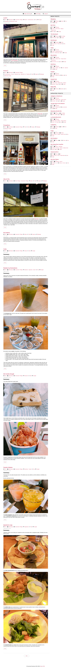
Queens (56, 140)
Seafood (26, 269)
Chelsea (53, 28)
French (12, 74)
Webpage (7, 21)
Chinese (64, 140)
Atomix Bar (40, 113)
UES (59, 67)
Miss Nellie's (54, 55)
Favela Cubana (7, 467)
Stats (41, 666)
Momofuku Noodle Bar (56, 111)
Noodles (56, 114)
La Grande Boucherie (56, 117)
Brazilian (26, 469)
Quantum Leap (7, 525)
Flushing (53, 147)
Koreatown (57, 147)
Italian (31, 180)
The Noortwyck (54, 34)
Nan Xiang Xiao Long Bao (57, 144)
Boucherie (37, 218)
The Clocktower (14, 60)
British (25, 19)
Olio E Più (6, 179)
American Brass (54, 151)
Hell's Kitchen (57, 28)
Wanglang (53, 19)
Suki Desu (53, 64)
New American (54, 37)
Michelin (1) (23, 74)
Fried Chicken (59, 43)
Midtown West (53, 30)
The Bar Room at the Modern (58, 103)
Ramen (53, 114)
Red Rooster (54, 40)
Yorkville (53, 67)
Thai (25, 126)
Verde (52, 47)
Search (46, 13)
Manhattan (11, 19)
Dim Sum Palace (55, 159)
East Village (63, 113)
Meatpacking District (58, 51)
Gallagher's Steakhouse (56, 96)
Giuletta (52, 71)
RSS (44, 666)
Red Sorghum (54, 138)
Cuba (5, 249)
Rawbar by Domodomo (10, 268)
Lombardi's (53, 124)
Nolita (62, 126)
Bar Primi (53, 25)
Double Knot (54, 79)
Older (26, 655)
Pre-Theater (57, 122)
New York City (27, 13)
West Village (17, 180)
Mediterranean (57, 52)
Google (40, 19)
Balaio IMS (53, 86)
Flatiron (62, 21)
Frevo (5, 70)
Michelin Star (17, 74)
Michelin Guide (14, 21)
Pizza (65, 126)
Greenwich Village (19, 19)
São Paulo (57, 88)
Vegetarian (26, 526)
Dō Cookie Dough (8, 374)
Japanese (30, 269)
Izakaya (57, 84)
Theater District (63, 58)
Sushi (34, 269)
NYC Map (38, 13)
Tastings (28, 74)
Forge (52, 130)
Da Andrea (6, 232)
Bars (58, 61)
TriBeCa (62, 132)
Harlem (62, 42)
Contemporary (31, 19)
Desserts (26, 375)
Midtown (62, 28)
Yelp (36, 19)
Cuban (25, 250)
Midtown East (57, 75)
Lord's (5, 18)
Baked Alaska (62, 155)
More (5, 65)
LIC (60, 140)
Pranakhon (6, 125)
